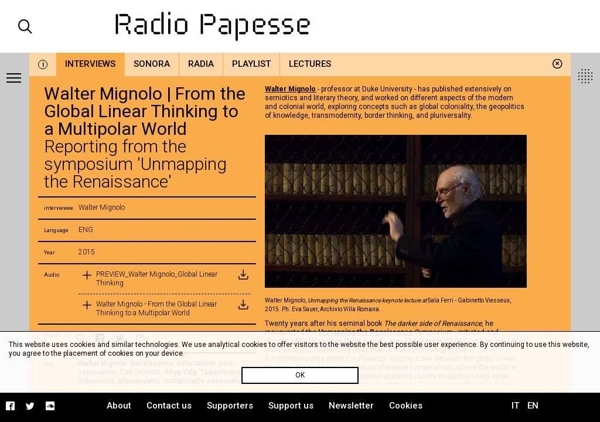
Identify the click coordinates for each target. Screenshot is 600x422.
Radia (201, 64)
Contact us (169, 405)
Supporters (230, 405)
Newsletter (351, 405)
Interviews (90, 64)
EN (532, 405)
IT (515, 405)
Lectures (310, 64)
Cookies (405, 405)
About (119, 405)
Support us (290, 405)
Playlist (251, 64)
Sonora (152, 64)
